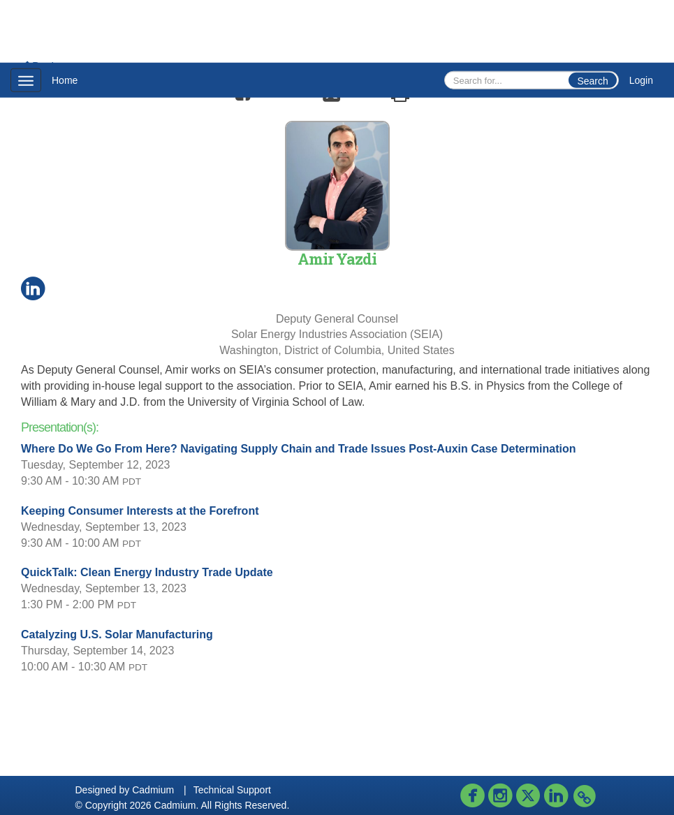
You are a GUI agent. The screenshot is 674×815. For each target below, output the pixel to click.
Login (641, 80)
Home (65, 80)
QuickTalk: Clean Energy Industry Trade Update (147, 572)
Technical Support (232, 789)
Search (592, 81)
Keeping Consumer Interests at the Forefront (140, 511)
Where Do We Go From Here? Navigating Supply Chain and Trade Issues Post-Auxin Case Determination (298, 449)
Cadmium (153, 789)
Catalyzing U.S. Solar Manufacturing (117, 634)
